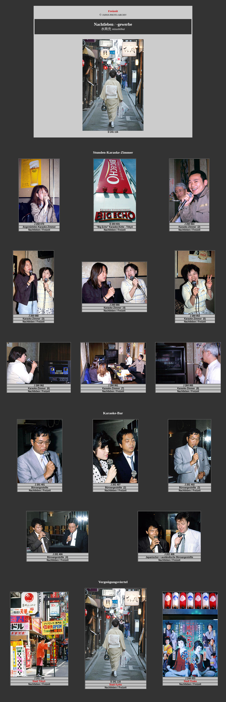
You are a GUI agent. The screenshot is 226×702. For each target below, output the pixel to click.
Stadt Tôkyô (39, 681)
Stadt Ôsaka (190, 681)
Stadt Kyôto (115, 684)
